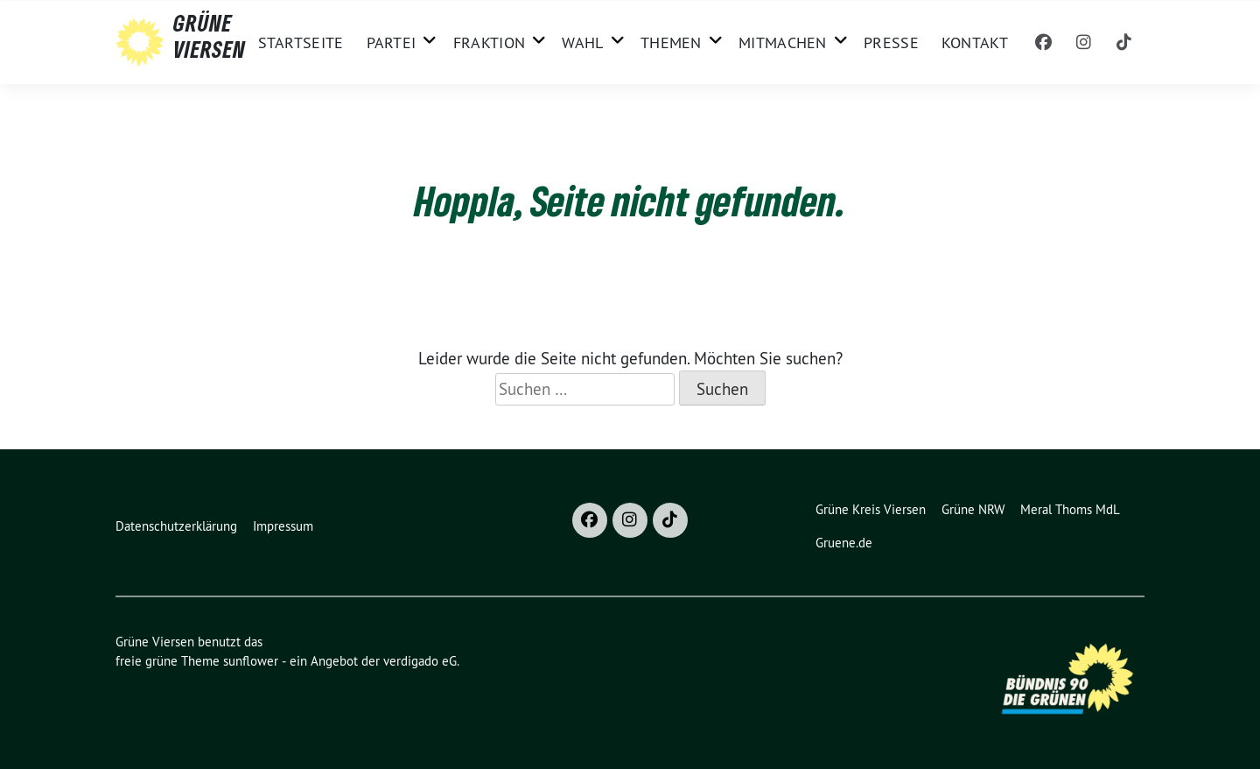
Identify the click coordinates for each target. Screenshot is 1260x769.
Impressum (283, 526)
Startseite (301, 42)
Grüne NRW (973, 509)
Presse (891, 42)
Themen (671, 42)
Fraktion (489, 42)
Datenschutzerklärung (176, 526)
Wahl (582, 42)
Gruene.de (844, 542)
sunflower (250, 661)
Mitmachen (782, 42)
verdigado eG (420, 661)
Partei (391, 42)
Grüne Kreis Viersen (871, 509)
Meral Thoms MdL (1070, 509)
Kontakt (975, 42)
